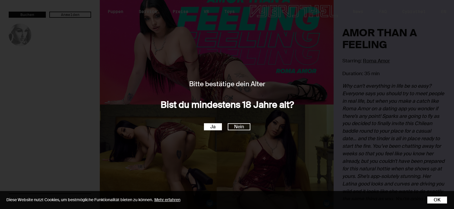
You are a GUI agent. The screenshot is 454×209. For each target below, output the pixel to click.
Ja (213, 126)
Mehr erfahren (167, 199)
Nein (239, 126)
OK (437, 200)
